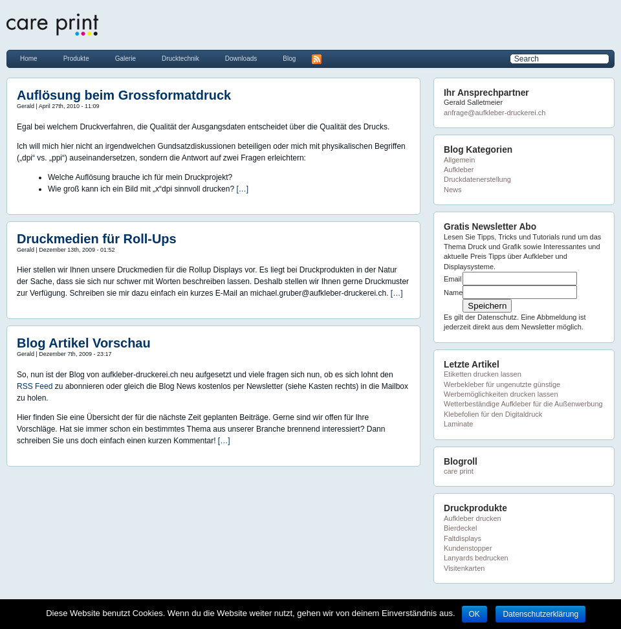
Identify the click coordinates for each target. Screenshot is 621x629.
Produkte (76, 58)
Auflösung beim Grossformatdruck (124, 95)
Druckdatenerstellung (477, 179)
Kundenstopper (468, 548)
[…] (242, 188)
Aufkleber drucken (472, 518)
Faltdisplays (462, 538)
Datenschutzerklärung (540, 614)
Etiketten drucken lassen (482, 374)
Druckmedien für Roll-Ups (97, 239)
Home (29, 58)
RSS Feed (36, 386)
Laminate (458, 424)
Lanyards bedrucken (476, 558)
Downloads (241, 58)
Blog (289, 58)
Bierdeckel (460, 528)
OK (474, 614)
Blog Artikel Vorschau (84, 343)
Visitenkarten (464, 568)
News (453, 189)
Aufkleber (459, 169)
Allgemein (459, 160)
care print (459, 471)
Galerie (125, 58)
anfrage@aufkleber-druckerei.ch (494, 112)
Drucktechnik (180, 58)
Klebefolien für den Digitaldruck (493, 414)
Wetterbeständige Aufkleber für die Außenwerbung (523, 404)
